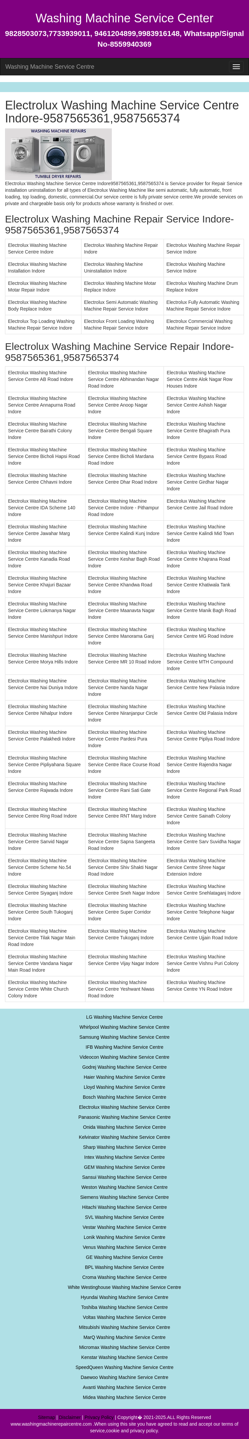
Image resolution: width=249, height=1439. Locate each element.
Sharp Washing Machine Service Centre (124, 1147)
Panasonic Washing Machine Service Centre (124, 1117)
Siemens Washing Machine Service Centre (124, 1197)
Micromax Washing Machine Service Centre (124, 1347)
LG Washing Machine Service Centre (124, 1017)
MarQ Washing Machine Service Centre (124, 1337)
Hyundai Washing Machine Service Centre (125, 1297)
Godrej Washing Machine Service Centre (124, 1067)
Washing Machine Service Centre (49, 66)
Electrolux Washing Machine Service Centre (124, 1107)
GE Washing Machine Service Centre (124, 1257)
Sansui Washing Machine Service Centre (124, 1177)
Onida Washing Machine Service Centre (124, 1127)
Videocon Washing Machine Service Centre (124, 1057)
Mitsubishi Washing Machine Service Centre (124, 1327)
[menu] (236, 66)
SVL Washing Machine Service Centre (124, 1217)
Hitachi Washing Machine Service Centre (124, 1207)
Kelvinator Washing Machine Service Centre (124, 1137)
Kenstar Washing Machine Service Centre (124, 1357)
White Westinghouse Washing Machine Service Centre (124, 1287)
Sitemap (46, 1417)
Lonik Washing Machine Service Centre (125, 1237)
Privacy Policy (98, 1417)
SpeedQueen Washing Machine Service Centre (124, 1367)
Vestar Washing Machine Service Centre (125, 1227)
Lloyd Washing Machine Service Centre (125, 1087)
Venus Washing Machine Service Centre (124, 1247)
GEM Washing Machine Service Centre (124, 1167)
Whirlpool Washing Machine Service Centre (124, 1027)
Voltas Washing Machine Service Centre (124, 1317)
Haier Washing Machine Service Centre (125, 1077)
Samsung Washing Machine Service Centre (124, 1037)
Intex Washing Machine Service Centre (124, 1157)
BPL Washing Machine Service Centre (124, 1267)
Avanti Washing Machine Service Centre (124, 1387)
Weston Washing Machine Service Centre (124, 1187)
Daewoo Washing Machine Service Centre (125, 1377)
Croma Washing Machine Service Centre (124, 1277)
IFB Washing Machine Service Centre (125, 1047)
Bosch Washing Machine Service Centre (124, 1097)
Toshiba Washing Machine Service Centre (124, 1307)
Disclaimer (70, 1417)
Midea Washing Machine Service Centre (124, 1397)
